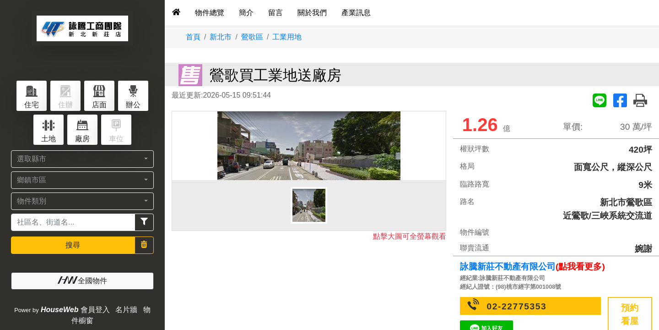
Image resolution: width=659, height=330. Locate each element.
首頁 (193, 37)
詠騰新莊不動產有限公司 (508, 266)
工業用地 (287, 37)
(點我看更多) (580, 266)
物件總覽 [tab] (209, 12)
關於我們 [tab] (312, 12)
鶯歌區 (252, 37)
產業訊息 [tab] (356, 12)
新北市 (221, 37)
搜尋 (72, 245)
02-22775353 (517, 306)
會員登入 (95, 310)
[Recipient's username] (73, 222)
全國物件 (82, 280)
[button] (82, 159)
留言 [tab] (275, 12)
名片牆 (126, 310)
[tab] (176, 13)
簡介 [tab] (246, 12)
